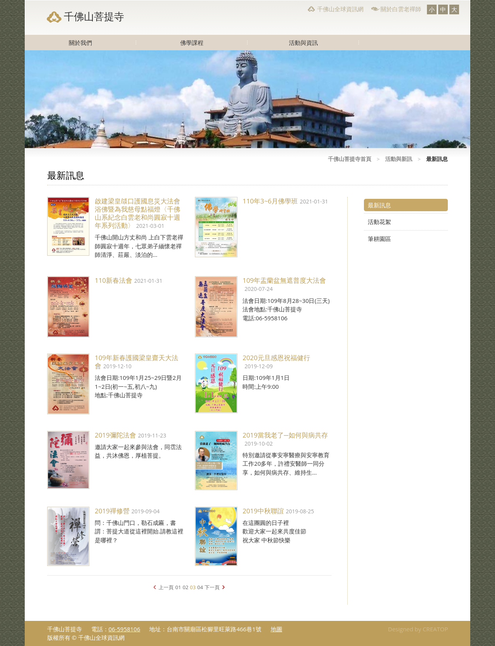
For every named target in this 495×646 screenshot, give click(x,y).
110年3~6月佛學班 (270, 201)
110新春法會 (113, 280)
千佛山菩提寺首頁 (349, 158)
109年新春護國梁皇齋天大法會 (136, 361)
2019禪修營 (112, 510)
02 (185, 587)
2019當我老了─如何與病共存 (285, 435)
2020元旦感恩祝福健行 (276, 357)
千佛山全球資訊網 (340, 9)
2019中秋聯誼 (263, 510)
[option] (247, 99)
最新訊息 (379, 205)
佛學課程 (191, 42)
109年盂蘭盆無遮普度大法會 (284, 280)
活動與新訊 (398, 158)
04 (200, 587)
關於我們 (80, 42)
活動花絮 (379, 222)
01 (178, 587)
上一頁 (166, 587)
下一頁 (212, 587)
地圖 (276, 629)
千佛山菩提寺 (94, 16)
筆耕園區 (379, 239)
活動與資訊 (303, 42)
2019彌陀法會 (115, 435)
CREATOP (435, 629)
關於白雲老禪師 (401, 9)
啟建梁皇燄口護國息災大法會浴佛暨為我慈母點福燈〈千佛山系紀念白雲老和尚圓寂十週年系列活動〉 (137, 213)
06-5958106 (124, 629)
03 (193, 587)
